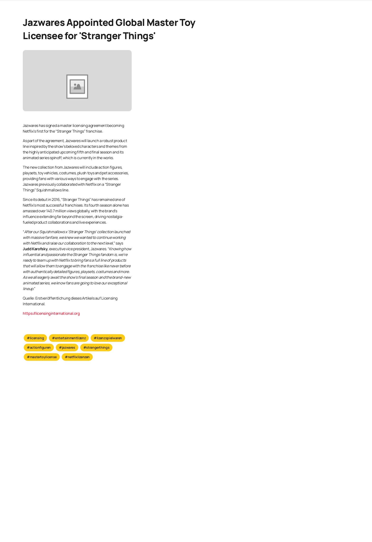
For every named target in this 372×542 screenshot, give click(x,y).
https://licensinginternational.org (51, 313)
